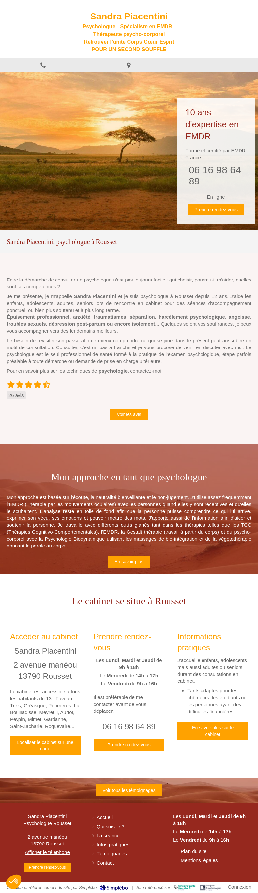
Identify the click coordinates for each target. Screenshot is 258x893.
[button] (14, 882)
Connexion (239, 887)
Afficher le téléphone (47, 852)
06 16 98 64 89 (128, 726)
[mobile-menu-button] (215, 65)
